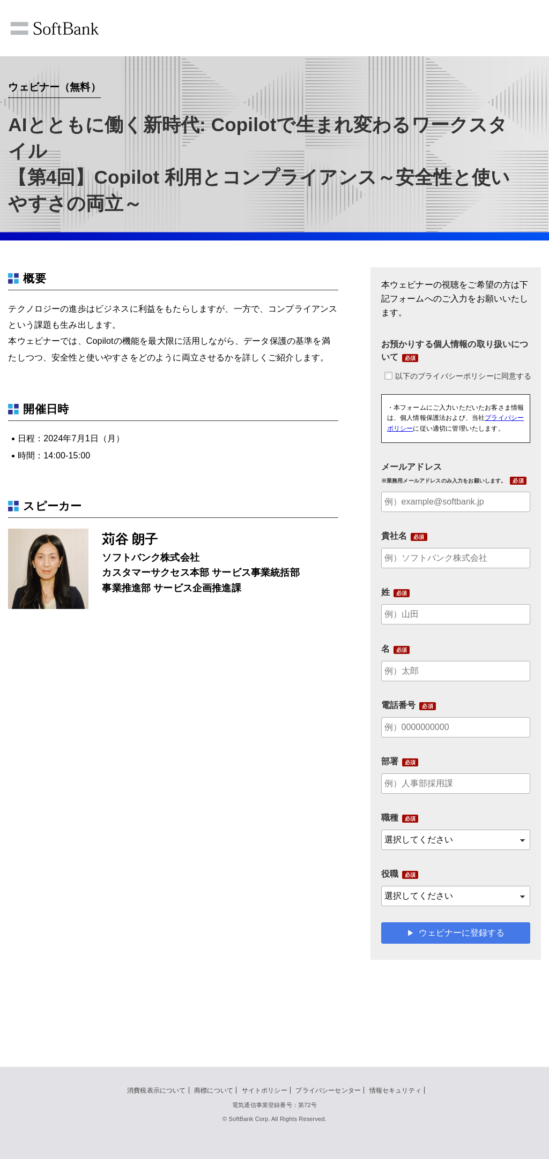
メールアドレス (444, 473)
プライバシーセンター (328, 1090)
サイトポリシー (264, 1090)
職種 (389, 817)
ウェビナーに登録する (462, 932)
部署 (389, 761)
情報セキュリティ (395, 1090)
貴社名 (394, 535)
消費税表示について (156, 1090)
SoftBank (55, 28)
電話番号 (398, 705)
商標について (213, 1090)
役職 (389, 873)
